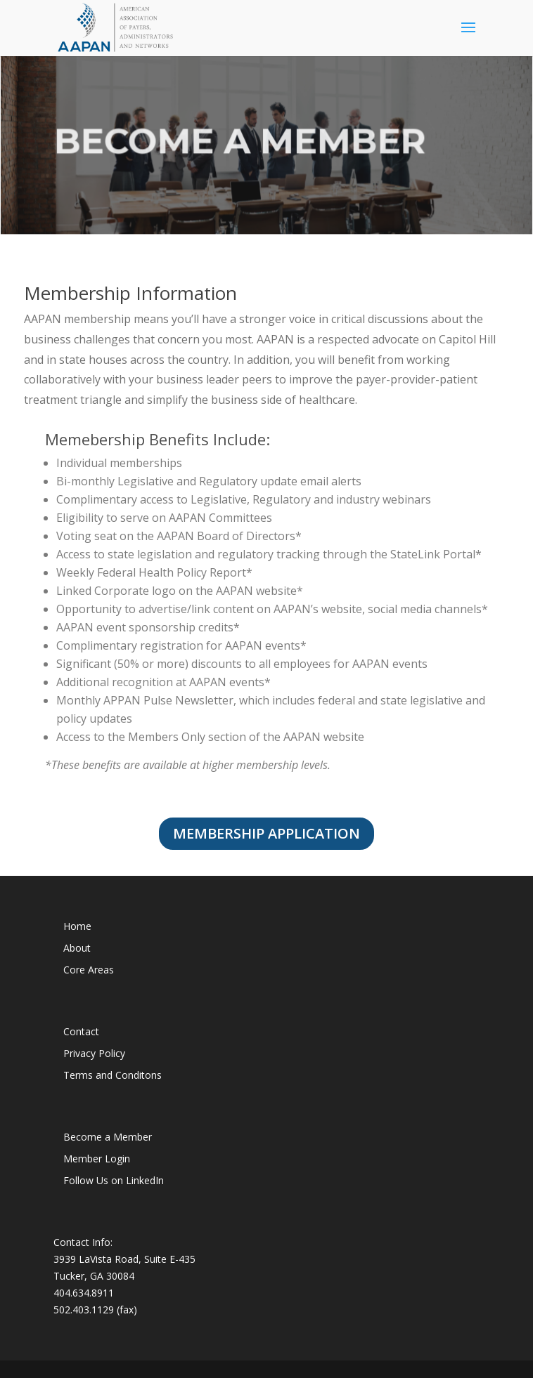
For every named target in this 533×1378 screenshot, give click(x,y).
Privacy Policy (94, 1053)
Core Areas (88, 969)
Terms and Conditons (112, 1075)
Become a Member (107, 1136)
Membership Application (266, 833)
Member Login (96, 1158)
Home (77, 926)
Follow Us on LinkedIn (113, 1180)
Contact (81, 1031)
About (77, 947)
